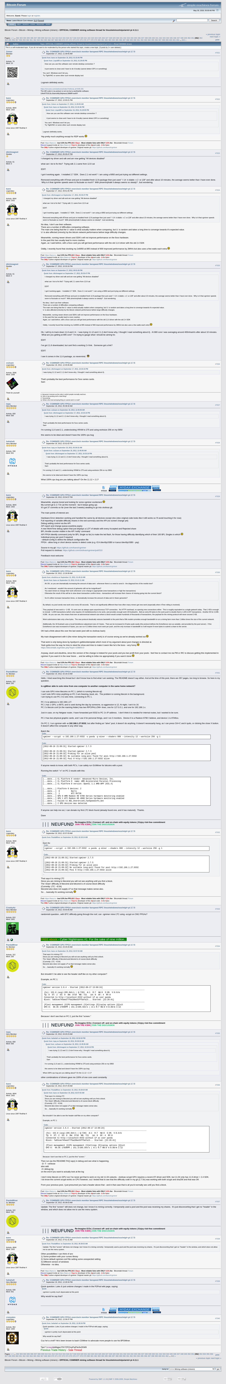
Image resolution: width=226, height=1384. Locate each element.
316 (67, 38)
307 (35, 38)
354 (6, 40)
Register (40, 24)
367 (52, 40)
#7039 (217, 1281)
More (48, 24)
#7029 (217, 496)
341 (157, 38)
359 (24, 40)
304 (24, 38)
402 (177, 40)
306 (31, 38)
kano (8, 98)
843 (183, 40)
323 (92, 38)
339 (149, 38)
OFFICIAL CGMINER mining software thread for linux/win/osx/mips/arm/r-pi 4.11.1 (98, 30)
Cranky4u (10, 907)
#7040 (217, 1318)
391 (138, 40)
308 (39, 38)
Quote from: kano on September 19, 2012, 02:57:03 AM (62, 951)
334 (132, 38)
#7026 (217, 364)
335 (135, 38)
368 (56, 40)
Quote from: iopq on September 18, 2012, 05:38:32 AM (62, 448)
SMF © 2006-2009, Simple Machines (123, 1379)
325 (99, 38)
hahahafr (10, 441)
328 (110, 38)
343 (164, 38)
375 (81, 40)
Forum (130, 143)
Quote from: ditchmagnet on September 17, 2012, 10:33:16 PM (65, 369)
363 (38, 40)
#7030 (217, 572)
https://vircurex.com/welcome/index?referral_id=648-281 (62, 89)
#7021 (217, 53)
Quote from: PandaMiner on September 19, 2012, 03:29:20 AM (65, 1090)
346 (174, 38)
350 (189, 38)
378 (92, 40)
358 (20, 40)
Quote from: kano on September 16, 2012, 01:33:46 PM (62, 58)
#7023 (217, 153)
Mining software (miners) (46, 30)
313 (57, 38)
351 (192, 38)
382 (106, 40)
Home (12, 24)
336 (139, 38)
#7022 (217, 99)
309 (42, 38)
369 (59, 40)
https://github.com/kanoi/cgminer (104, 147)
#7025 (217, 265)
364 (42, 40)
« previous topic (213, 34)
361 (31, 40)
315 (64, 38)
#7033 (217, 909)
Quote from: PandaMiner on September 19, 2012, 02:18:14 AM (65, 837)
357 (17, 40)
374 (77, 40)
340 (153, 38)
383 (109, 40)
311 (49, 38)
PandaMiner (12, 671)
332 (124, 38)
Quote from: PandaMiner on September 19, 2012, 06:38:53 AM (65, 1244)
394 (149, 40)
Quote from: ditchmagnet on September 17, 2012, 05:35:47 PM (65, 195)
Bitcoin (22, 30)
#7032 (217, 832)
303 (21, 38)
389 (131, 40)
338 (146, 38)
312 (53, 38)
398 (163, 40)
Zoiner (9, 51)
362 (34, 40)
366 (49, 40)
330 (117, 38)
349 (185, 38)
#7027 (217, 405)
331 (121, 38)
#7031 (217, 673)
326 (103, 38)
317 (71, 38)
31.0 (35, 21)
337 (142, 38)
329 (114, 38)
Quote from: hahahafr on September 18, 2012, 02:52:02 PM (63, 1038)
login (29, 16)
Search (26, 24)
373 (74, 40)
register (37, 16)
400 (170, 40)
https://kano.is (50, 143)
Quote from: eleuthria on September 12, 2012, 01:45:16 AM (63, 577)
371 (67, 40)
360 (27, 40)
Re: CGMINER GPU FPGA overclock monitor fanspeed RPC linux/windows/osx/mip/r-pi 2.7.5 (90, 51)
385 (117, 40)
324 (96, 38)
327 (106, 38)
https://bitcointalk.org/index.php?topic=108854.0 (62, 647)
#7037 (217, 1202)
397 (159, 40)
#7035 (217, 1033)
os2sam (10, 363)
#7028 (217, 443)
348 (181, 38)
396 (156, 40)
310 (46, 38)
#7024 (217, 190)
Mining (30, 30)
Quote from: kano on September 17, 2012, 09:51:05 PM (62, 270)
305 (28, 38)
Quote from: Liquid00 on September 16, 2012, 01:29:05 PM (65, 61)
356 (13, 40)
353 (200, 38)
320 (81, 38)
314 (60, 38)
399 (167, 40)
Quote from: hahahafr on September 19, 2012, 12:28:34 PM (63, 1323)
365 (45, 40)
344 (167, 38)
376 (84, 40)
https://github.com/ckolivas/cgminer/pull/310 (82, 550)
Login (32, 24)
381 (102, 40)
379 (95, 40)
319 (78, 38)
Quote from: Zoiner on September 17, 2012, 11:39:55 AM (62, 104)
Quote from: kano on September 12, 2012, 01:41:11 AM (64, 580)
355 (9, 40)
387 (124, 40)
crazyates (10, 1317)
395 (152, 40)
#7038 (217, 1239)
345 (171, 38)
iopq (8, 404)
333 (128, 38)
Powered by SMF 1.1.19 (98, 1379)
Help (19, 24)
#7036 (217, 1085)
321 (85, 38)
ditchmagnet (12, 152)
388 (127, 40)
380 (99, 40)
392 (142, 40)
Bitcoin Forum (11, 30)
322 (89, 38)
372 (70, 40)
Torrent (40, 21)
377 (88, 40)
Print (217, 40)
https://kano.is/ (65, 145)
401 (174, 40)
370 (63, 40)
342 (160, 38)
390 (135, 40)
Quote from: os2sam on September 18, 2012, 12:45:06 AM (63, 410)
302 (17, 38)
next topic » (215, 36)
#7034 (217, 946)
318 (74, 38)
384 (113, 40)
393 (145, 40)
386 (120, 40)
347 (178, 38)
